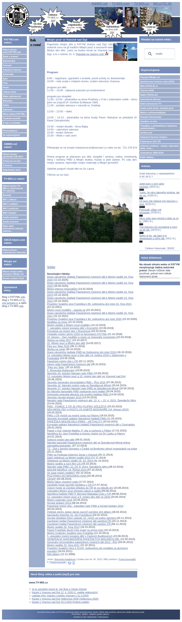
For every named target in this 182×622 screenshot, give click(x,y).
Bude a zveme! (10, 56)
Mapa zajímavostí (12, 96)
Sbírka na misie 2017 (59, 340)
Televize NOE (147, 90)
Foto (5, 83)
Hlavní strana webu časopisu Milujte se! (13, 272)
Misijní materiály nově (59, 499)
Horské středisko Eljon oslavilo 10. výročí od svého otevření (82, 518)
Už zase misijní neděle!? (61, 472)
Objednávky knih (11, 170)
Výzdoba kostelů (11, 118)
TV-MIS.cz (141, 3)
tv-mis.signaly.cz (13, 301)
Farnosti (7, 65)
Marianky (7, 100)
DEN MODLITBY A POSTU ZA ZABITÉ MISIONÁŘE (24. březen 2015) (88, 409)
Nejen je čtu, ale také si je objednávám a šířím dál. (153, 237)
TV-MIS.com (120, 3)
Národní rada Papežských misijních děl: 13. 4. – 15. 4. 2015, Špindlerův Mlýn (91, 400)
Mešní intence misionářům (62, 288)
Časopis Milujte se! (150, 77)
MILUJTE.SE (162, 3)
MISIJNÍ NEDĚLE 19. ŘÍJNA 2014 (67, 469)
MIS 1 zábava (9, 199)
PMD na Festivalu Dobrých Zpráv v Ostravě (72, 454)
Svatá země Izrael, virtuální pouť (157, 108)
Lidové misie (9, 92)
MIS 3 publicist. (11, 208)
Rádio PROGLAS (149, 95)
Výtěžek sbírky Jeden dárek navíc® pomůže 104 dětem (79, 511)
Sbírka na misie (56, 349)
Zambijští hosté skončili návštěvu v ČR (69, 484)
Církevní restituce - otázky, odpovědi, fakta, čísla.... (159, 147)
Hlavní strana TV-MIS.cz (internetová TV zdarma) (13, 188)
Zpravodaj (8, 74)
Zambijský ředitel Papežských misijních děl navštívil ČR (79, 521)
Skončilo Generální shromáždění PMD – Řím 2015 (76, 382)
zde (23, 296)
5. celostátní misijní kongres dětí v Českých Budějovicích (80, 536)
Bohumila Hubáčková (65, 559)
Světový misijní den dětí (60, 439)
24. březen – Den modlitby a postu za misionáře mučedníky (81, 337)
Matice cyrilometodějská (153, 112)
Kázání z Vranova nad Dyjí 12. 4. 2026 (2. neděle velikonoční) (65, 592)
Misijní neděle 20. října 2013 (63, 527)
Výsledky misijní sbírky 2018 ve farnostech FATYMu (77, 334)
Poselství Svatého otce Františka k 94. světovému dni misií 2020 (84, 319)
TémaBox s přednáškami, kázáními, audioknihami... (158, 127)
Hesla (6, 87)
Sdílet (51, 267)
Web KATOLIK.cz (149, 86)
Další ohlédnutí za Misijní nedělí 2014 (69, 457)
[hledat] (159, 53)
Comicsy (7, 165)
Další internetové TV (150, 103)
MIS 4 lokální (9, 213)
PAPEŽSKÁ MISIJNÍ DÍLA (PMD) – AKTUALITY (75, 421)
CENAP (51, 478)
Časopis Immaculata (150, 117)
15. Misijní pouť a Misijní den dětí (66, 343)
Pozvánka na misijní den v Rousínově (68, 331)
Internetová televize (150, 99)
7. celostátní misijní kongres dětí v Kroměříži (72, 328)
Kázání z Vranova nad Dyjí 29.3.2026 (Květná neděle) (60, 602)
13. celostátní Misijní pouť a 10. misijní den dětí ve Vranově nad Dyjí (86, 376)
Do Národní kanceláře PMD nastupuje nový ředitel (76, 391)
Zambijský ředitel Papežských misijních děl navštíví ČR (79, 524)
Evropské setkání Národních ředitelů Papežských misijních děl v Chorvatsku (91, 424)
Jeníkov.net (146, 132)
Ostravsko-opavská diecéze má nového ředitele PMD (78, 394)
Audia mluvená (10, 221)
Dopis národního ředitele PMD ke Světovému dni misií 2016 (81, 352)
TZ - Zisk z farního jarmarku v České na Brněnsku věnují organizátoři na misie (92, 448)
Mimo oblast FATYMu (14, 114)
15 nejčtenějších (11, 135)
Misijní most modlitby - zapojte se (66, 310)
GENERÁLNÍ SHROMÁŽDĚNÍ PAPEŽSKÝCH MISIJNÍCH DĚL (83, 539)
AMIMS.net (99, 3)
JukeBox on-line (148, 121)
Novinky (7, 195)
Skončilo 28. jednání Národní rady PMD (70, 373)
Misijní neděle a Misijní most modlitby (68, 325)
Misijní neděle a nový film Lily (64, 463)
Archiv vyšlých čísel (13, 278)
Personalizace (10, 130)
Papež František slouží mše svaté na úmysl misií (75, 530)
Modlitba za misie (57, 322)
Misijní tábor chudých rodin (63, 481)
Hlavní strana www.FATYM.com (12, 50)
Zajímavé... (8, 109)
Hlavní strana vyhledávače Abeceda (14, 251)
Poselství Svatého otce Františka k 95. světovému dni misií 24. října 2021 (89, 303)
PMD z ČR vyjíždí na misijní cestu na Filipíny (73, 415)
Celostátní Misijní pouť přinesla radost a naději (74, 490)
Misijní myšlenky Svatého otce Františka (70, 533)
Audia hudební (10, 217)
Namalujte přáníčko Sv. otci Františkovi (70, 514)
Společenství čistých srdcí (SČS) (157, 81)
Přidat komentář (58, 562)
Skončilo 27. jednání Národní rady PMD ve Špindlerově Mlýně (82, 388)
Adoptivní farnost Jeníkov (153, 137)
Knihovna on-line (12, 161)
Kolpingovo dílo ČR (150, 141)
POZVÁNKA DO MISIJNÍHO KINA (67, 475)
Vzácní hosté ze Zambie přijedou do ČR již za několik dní (80, 487)
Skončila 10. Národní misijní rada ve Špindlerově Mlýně (79, 385)
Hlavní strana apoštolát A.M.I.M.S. (13, 155)
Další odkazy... (147, 157)
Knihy (6, 105)
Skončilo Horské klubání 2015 (64, 397)
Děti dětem (53, 554)
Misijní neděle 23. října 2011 (63, 545)
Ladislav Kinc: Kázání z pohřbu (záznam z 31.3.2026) (60, 595)
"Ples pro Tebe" (56, 367)
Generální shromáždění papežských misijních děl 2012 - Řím (82, 542)
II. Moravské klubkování (60, 370)
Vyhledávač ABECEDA (152, 153)
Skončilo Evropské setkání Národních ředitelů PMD (77, 418)
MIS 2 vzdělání (10, 204)
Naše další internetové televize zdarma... (13, 228)
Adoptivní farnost (12, 70)
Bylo (5, 78)
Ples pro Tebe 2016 (58, 346)
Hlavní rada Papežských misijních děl (68, 364)
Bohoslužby (9, 61)
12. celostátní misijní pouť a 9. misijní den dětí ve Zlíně (78, 496)
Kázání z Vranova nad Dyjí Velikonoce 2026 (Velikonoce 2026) (65, 598)
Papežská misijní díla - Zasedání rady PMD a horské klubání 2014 (85, 505)
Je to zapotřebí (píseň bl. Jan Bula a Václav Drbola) (59, 589)
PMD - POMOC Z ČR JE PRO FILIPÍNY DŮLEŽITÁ (77, 406)
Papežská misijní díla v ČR (62, 361)
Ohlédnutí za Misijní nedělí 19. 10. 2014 (70, 460)
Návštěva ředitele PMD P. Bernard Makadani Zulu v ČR (79, 493)
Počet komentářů (127, 559)
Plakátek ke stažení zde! (92, 54)
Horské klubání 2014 (59, 502)
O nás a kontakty (11, 123)
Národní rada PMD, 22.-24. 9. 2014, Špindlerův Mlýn (77, 466)
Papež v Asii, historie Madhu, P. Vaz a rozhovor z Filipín (79, 430)
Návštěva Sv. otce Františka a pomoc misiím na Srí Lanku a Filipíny (86, 433)
